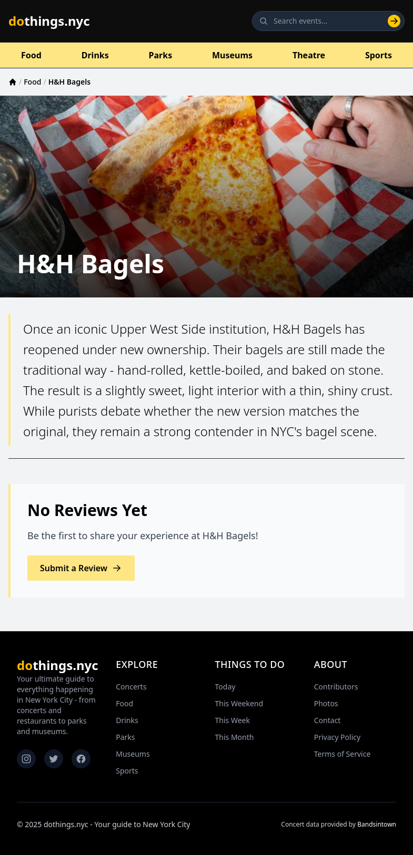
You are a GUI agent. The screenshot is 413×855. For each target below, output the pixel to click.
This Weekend (239, 703)
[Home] (12, 82)
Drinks (95, 55)
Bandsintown (376, 824)
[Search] (394, 21)
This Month (234, 737)
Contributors (336, 687)
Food (31, 55)
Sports (378, 55)
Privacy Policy (337, 737)
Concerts (131, 687)
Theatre (309, 55)
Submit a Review (81, 568)
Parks (161, 55)
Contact (327, 720)
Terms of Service (342, 754)
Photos (326, 703)
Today (225, 687)
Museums (232, 55)
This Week (232, 720)
